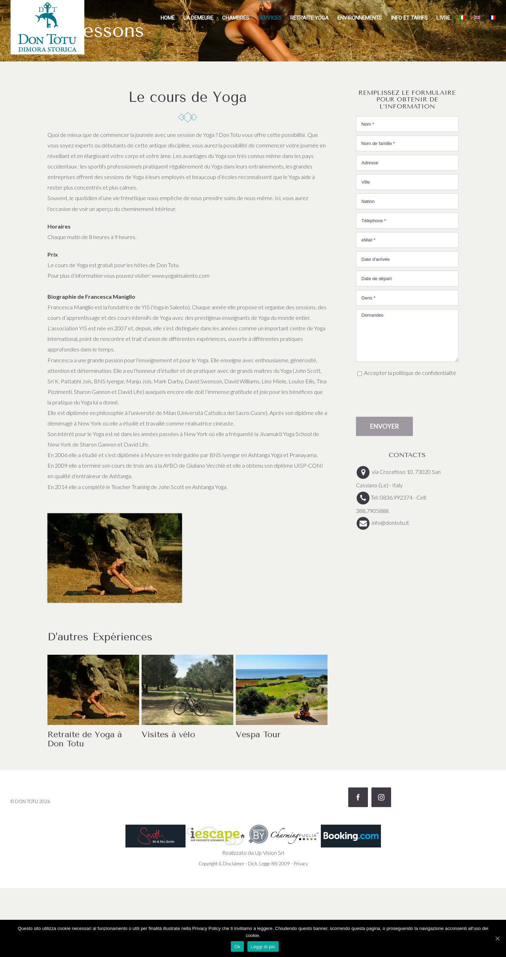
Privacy (301, 863)
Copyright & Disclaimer (221, 863)
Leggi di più (263, 946)
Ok (237, 946)
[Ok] (497, 938)
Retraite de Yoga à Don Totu (84, 739)
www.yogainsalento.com (180, 275)
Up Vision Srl (269, 852)
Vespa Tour (258, 734)
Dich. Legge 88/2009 (269, 863)
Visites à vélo (168, 734)
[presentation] (409, 397)
